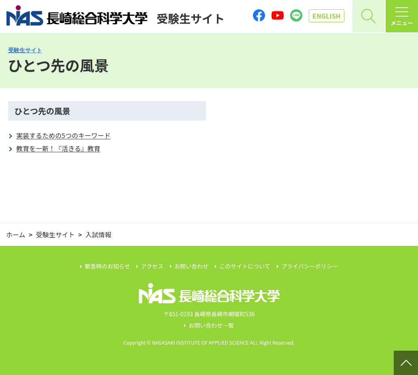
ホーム (15, 234)
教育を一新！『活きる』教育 (58, 148)
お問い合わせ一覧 (211, 325)
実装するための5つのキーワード (63, 135)
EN (326, 16)
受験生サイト (25, 50)
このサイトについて (244, 266)
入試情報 (98, 234)
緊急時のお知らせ (107, 266)
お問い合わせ (191, 266)
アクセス (152, 266)
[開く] (368, 16)
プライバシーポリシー (309, 266)
